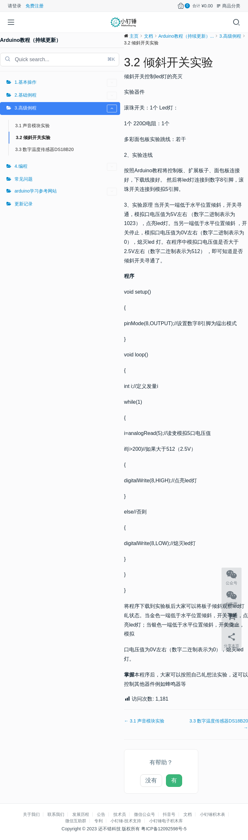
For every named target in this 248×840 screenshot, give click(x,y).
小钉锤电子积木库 (166, 820)
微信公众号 (144, 814)
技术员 (119, 814)
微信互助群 (75, 820)
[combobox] (59, 59)
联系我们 (55, 814)
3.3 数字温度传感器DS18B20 (44, 149)
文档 (187, 814)
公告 (101, 814)
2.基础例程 (66, 95)
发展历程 (80, 814)
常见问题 (24, 179)
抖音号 (169, 814)
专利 (98, 820)
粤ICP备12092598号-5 (163, 828)
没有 (151, 780)
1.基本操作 (66, 83)
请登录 (14, 5)
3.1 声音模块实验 (32, 125)
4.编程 (66, 167)
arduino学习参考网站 (66, 191)
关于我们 (31, 814)
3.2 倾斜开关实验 (33, 137)
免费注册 (35, 5)
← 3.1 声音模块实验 (144, 720)
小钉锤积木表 (212, 814)
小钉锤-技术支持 (125, 820)
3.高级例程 (66, 108)
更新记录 (24, 203)
